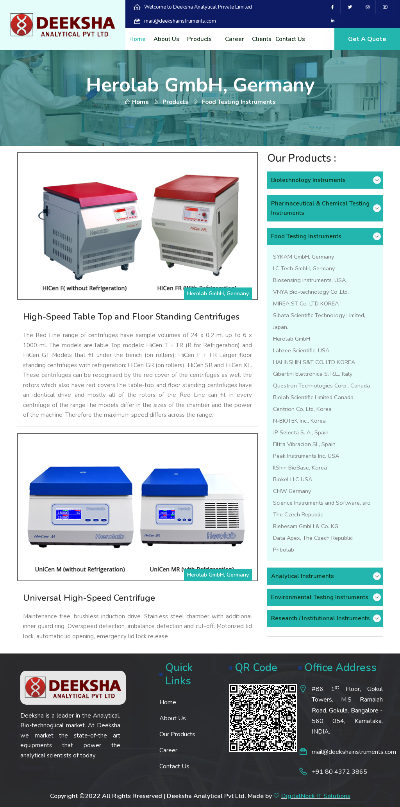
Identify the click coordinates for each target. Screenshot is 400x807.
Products (199, 39)
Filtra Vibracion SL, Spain (304, 444)
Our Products (177, 734)
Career (234, 39)
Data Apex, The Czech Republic (313, 538)
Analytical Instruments (302, 576)
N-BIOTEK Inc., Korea (299, 421)
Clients (261, 39)
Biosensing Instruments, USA (309, 280)
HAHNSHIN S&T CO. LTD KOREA (314, 362)
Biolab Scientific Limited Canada (313, 397)
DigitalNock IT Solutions (315, 796)
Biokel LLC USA (292, 479)
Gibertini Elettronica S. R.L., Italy (312, 374)
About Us (166, 39)
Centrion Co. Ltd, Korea (302, 409)
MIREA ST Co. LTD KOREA (306, 303)
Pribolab (283, 549)
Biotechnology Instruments (308, 180)
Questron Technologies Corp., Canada (321, 385)
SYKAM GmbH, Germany (303, 257)
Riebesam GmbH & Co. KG (305, 526)
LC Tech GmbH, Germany (304, 268)
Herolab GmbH (291, 339)
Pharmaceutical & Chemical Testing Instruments (320, 208)
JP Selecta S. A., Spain (301, 432)
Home (137, 39)
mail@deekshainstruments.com (180, 21)
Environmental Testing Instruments (319, 597)
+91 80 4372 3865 (339, 772)
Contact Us (290, 39)
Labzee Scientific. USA (301, 350)
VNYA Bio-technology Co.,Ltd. (311, 292)
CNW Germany (292, 491)
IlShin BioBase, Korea (300, 467)
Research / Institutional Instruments (320, 618)
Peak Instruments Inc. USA (306, 456)
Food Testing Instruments (306, 236)
